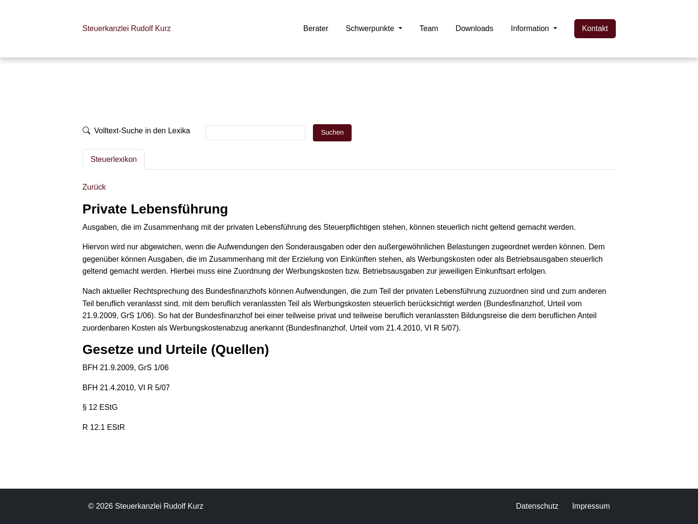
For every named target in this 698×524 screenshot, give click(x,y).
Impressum (591, 506)
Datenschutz (537, 506)
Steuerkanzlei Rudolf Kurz (127, 28)
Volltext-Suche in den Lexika (136, 131)
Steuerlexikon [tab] (114, 159)
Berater (315, 28)
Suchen (332, 132)
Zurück (94, 187)
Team (428, 28)
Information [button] (531, 28)
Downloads (475, 28)
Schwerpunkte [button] (371, 28)
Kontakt (595, 28)
